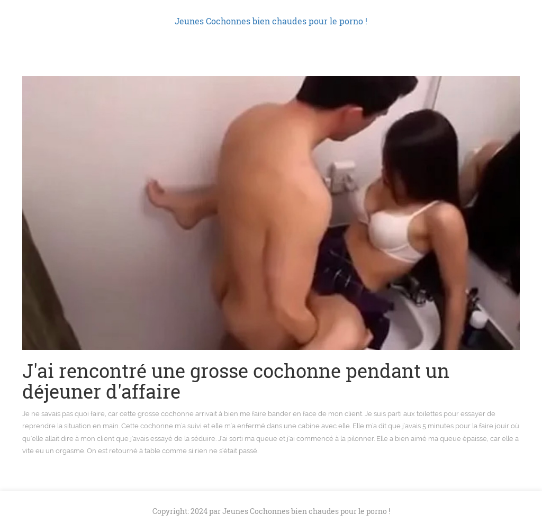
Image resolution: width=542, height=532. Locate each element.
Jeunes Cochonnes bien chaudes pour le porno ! (271, 20)
